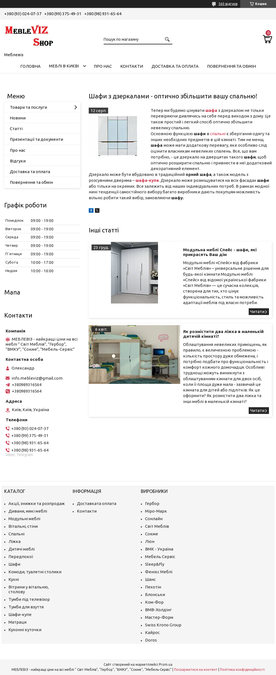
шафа (211, 110)
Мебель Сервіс (160, 556)
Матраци (17, 622)
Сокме (151, 533)
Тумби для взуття (26, 606)
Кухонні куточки (24, 629)
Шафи (14, 564)
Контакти (131, 66)
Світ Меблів (157, 526)
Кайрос (152, 632)
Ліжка (14, 541)
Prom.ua (165, 664)
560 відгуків (228, 4)
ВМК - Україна (159, 549)
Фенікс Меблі (158, 571)
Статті (16, 128)
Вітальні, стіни (23, 526)
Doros (151, 640)
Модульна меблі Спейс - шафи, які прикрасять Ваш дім (220, 252)
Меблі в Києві (64, 66)
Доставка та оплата (175, 66)
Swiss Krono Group (163, 624)
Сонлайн (154, 518)
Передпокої (20, 556)
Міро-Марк (156, 511)
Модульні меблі (24, 518)
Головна (30, 66)
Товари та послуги (28, 107)
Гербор (152, 503)
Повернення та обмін (231, 66)
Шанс (150, 579)
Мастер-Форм (159, 617)
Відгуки (18, 160)
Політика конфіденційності (242, 669)
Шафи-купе (20, 614)
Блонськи (155, 594)
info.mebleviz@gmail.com (37, 378)
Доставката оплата (96, 503)
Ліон (149, 541)
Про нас (103, 66)
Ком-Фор (154, 602)
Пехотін (153, 587)
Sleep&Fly (154, 564)
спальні (218, 133)
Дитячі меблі (21, 549)
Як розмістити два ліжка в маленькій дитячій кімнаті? (223, 334)
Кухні (13, 579)
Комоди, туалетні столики (34, 571)
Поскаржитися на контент (195, 669)
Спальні (16, 533)
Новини (18, 117)
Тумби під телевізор (29, 599)
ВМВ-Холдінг (158, 609)
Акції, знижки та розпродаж (36, 503)
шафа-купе (147, 180)
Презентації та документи (36, 139)
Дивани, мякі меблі (27, 511)
